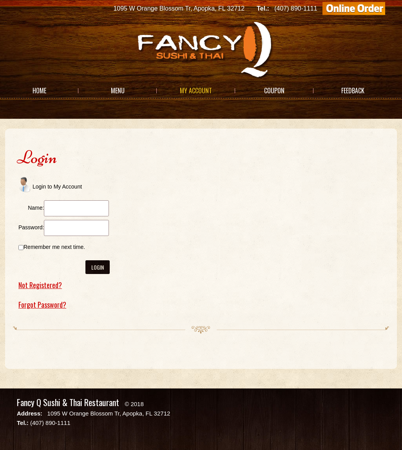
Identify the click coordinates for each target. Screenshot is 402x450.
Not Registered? (40, 285)
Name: (36, 208)
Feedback (352, 90)
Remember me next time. (54, 247)
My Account (196, 90)
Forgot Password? (42, 304)
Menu (118, 90)
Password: (31, 227)
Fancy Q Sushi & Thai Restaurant (68, 402)
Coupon (274, 90)
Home (39, 90)
